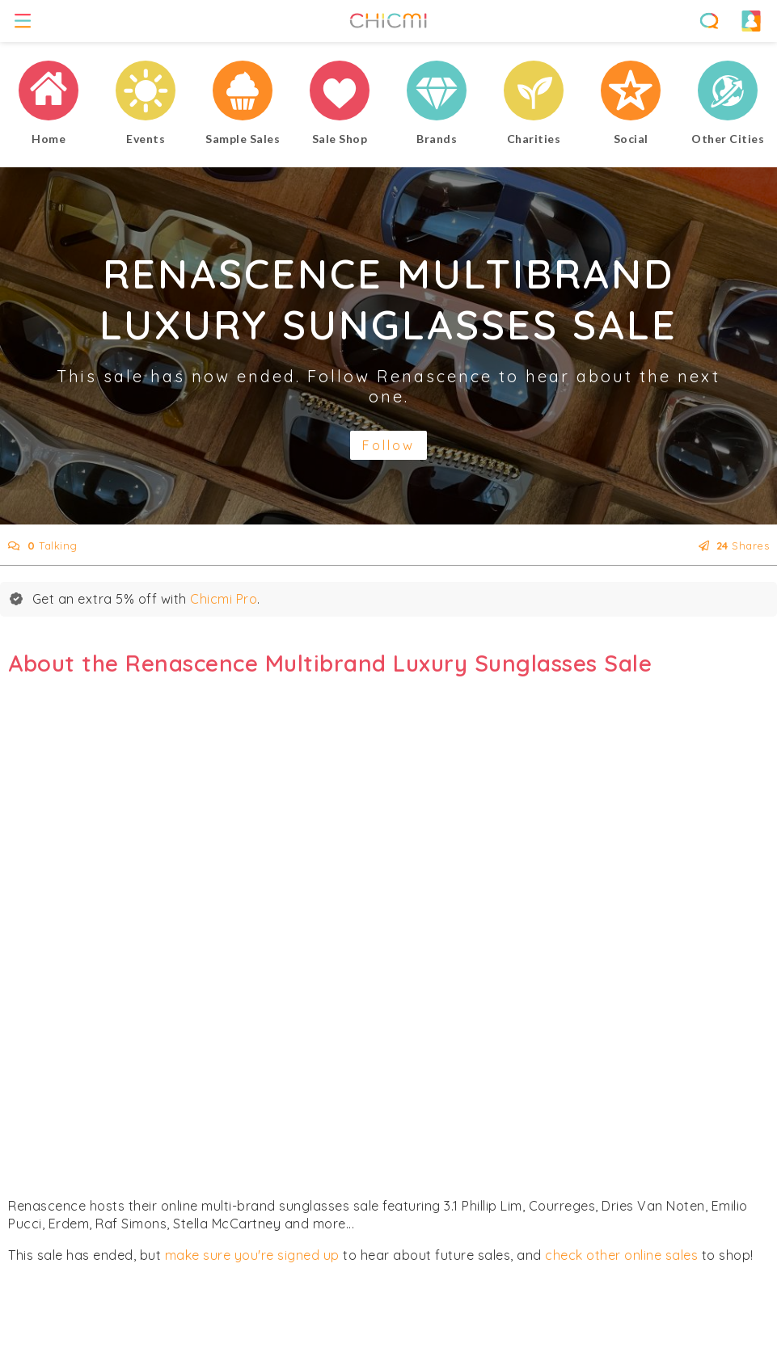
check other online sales (621, 1255)
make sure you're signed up (252, 1255)
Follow (388, 445)
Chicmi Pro (223, 599)
